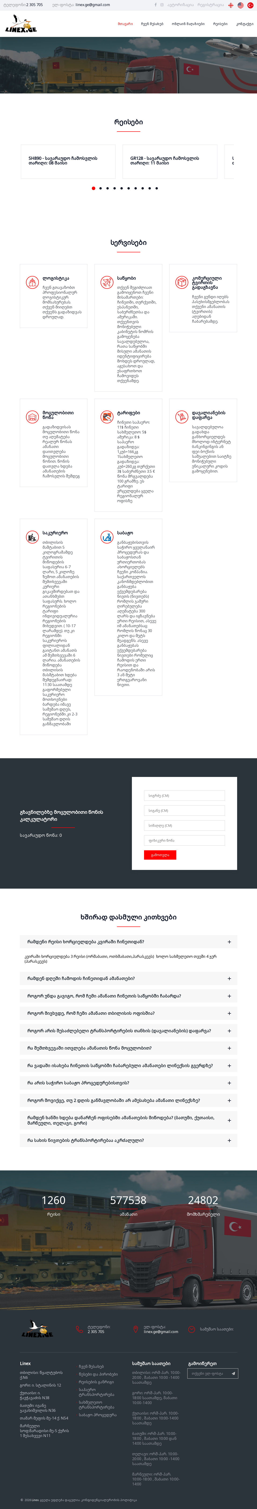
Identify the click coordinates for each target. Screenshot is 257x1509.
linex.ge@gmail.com (93, 4)
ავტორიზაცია (180, 4)
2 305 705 (34, 4)
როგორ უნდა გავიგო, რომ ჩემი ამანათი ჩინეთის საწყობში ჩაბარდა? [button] (132, 996)
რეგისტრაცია (211, 4)
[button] (93, 188)
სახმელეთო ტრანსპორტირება (96, 1405)
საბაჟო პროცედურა (98, 1414)
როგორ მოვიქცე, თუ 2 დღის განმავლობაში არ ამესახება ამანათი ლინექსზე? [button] (132, 1100)
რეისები (220, 24)
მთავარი (125, 24)
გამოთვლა (160, 855)
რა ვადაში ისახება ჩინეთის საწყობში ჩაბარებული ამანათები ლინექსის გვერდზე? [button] (132, 1065)
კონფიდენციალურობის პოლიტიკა (109, 1500)
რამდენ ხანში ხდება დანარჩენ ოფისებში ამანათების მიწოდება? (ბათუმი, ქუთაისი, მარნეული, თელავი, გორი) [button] (132, 1120)
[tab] (128, 941)
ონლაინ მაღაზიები (188, 24)
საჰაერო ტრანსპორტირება (96, 1392)
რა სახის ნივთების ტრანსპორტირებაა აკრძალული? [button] (132, 1140)
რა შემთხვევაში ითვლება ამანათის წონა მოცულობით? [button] (132, 1048)
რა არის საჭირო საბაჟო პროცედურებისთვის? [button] (132, 1083)
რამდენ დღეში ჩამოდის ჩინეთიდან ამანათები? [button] (132, 978)
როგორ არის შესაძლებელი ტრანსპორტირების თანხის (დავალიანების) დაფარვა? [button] (132, 1030)
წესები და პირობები (98, 1374)
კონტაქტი (244, 24)
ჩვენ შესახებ (152, 24)
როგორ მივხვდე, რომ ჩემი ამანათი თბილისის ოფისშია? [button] (132, 1013)
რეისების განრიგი (96, 1381)
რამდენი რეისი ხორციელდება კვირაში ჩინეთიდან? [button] (132, 941)
